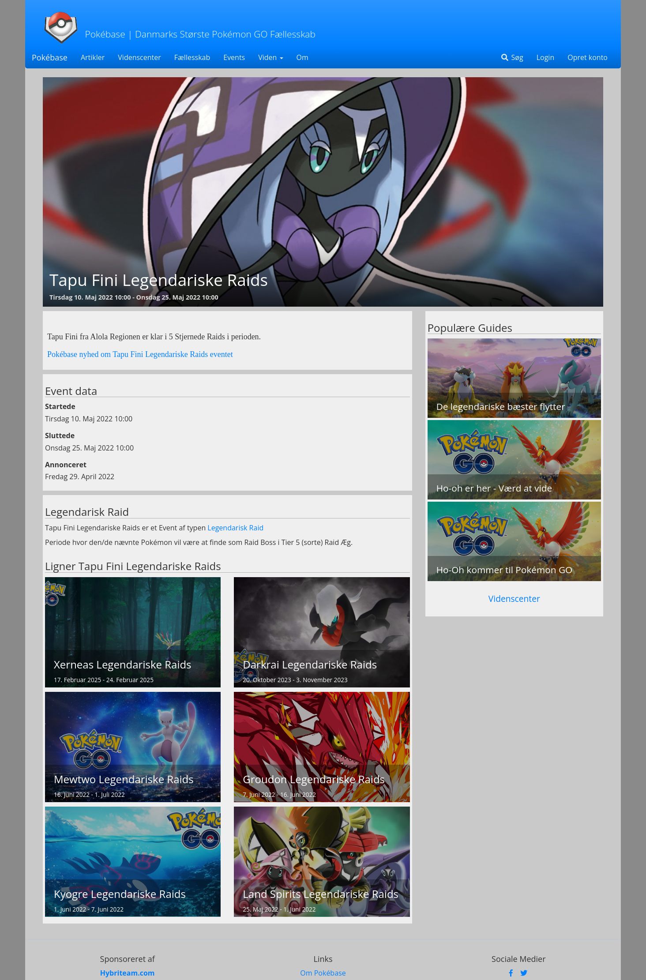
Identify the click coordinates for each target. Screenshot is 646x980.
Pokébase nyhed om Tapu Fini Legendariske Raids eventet (140, 354)
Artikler (93, 57)
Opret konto (587, 57)
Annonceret (65, 464)
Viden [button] (270, 57)
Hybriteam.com (127, 973)
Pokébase (50, 57)
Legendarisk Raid (235, 528)
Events (234, 57)
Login (546, 57)
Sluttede (60, 435)
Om (302, 57)
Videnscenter (139, 57)
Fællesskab (192, 57)
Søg (511, 57)
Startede (60, 406)
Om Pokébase (323, 973)
